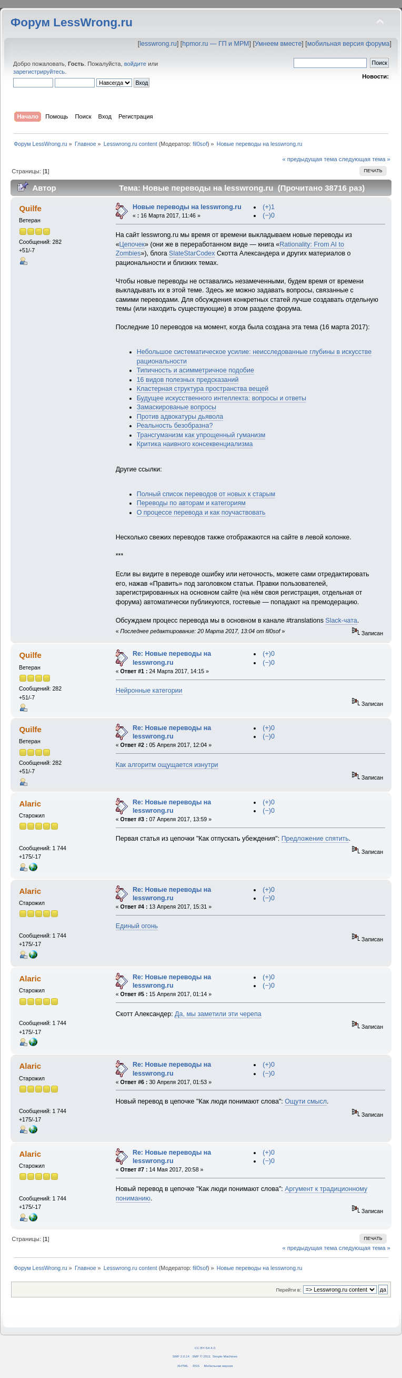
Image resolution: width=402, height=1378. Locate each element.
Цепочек (132, 244)
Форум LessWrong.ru (72, 22)
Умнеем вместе (278, 43)
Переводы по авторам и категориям (191, 503)
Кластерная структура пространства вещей (203, 388)
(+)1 (269, 207)
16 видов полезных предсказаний (188, 379)
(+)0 (269, 653)
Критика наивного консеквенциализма (195, 444)
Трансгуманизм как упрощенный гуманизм (201, 435)
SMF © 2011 (201, 1356)
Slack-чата (341, 620)
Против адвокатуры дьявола (180, 416)
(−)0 (269, 215)
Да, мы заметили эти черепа (218, 1014)
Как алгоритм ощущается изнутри (167, 765)
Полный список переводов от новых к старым (206, 494)
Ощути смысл (306, 1101)
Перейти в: (288, 1290)
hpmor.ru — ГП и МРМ (215, 43)
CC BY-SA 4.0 (205, 1348)
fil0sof (200, 144)
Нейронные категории (149, 690)
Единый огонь (137, 926)
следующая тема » (364, 159)
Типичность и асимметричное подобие (195, 370)
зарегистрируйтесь (39, 71)
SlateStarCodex (192, 253)
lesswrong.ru (158, 43)
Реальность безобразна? (175, 425)
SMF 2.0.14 (181, 1356)
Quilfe (30, 208)
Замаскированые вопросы (176, 407)
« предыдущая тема (309, 159)
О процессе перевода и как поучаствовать (201, 512)
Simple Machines (225, 1356)
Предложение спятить (315, 838)
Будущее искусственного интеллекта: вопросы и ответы (221, 398)
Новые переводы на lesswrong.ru (187, 207)
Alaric (30, 803)
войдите (135, 64)
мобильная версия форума (348, 43)
